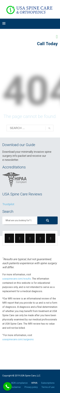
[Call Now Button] (7, 386)
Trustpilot (8, 204)
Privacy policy (31, 387)
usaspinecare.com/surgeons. (18, 339)
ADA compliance (19, 383)
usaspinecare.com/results (16, 278)
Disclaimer (16, 387)
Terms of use (48, 387)
